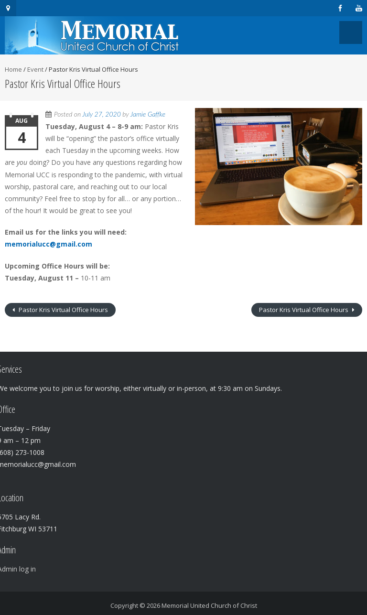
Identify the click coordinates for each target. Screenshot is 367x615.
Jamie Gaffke (147, 114)
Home (13, 69)
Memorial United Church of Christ (209, 605)
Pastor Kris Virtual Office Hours (62, 309)
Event (35, 69)
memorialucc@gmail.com (48, 243)
